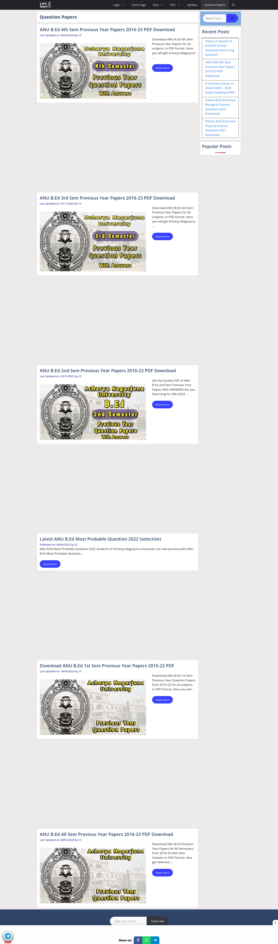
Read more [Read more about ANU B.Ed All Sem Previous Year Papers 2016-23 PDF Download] (162, 872)
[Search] (232, 18)
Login (120, 5)
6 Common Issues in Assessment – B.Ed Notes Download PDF (220, 87)
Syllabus (192, 5)
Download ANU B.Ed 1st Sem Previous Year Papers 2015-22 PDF (107, 666)
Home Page (139, 5)
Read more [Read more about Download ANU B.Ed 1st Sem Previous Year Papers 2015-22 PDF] (162, 700)
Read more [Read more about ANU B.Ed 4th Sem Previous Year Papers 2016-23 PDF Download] (162, 68)
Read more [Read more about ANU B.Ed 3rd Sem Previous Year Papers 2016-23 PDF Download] (162, 236)
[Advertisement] (117, 148)
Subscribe (157, 921)
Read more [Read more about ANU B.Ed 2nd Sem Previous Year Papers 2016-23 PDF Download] (162, 404)
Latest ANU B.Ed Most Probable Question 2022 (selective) (100, 539)
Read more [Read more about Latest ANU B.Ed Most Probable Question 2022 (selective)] (50, 564)
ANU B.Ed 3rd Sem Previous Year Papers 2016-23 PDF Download (107, 198)
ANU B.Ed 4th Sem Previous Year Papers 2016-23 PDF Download (107, 29)
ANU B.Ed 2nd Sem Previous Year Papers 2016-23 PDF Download (108, 370)
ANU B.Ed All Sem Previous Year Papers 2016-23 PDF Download (106, 834)
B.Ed (159, 5)
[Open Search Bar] (233, 5)
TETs (177, 5)
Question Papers (214, 5)
